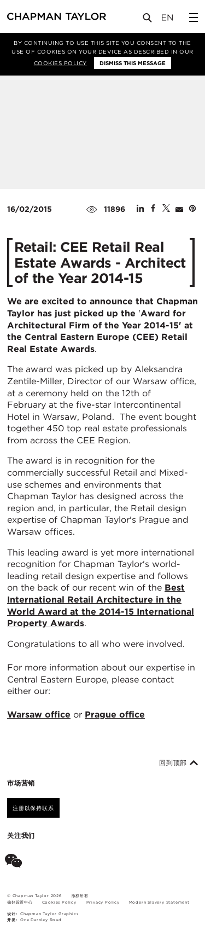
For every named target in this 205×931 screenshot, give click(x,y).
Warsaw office (39, 714)
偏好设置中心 (20, 902)
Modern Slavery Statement (159, 902)
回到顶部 (178, 763)
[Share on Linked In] (140, 209)
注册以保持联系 (33, 808)
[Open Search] (148, 20)
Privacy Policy (103, 902)
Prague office (115, 714)
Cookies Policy (60, 63)
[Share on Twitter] (166, 209)
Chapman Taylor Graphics (49, 913)
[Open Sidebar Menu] (193, 17)
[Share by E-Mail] (179, 209)
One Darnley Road (41, 919)
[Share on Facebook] (153, 209)
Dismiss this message (132, 63)
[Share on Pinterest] (192, 209)
